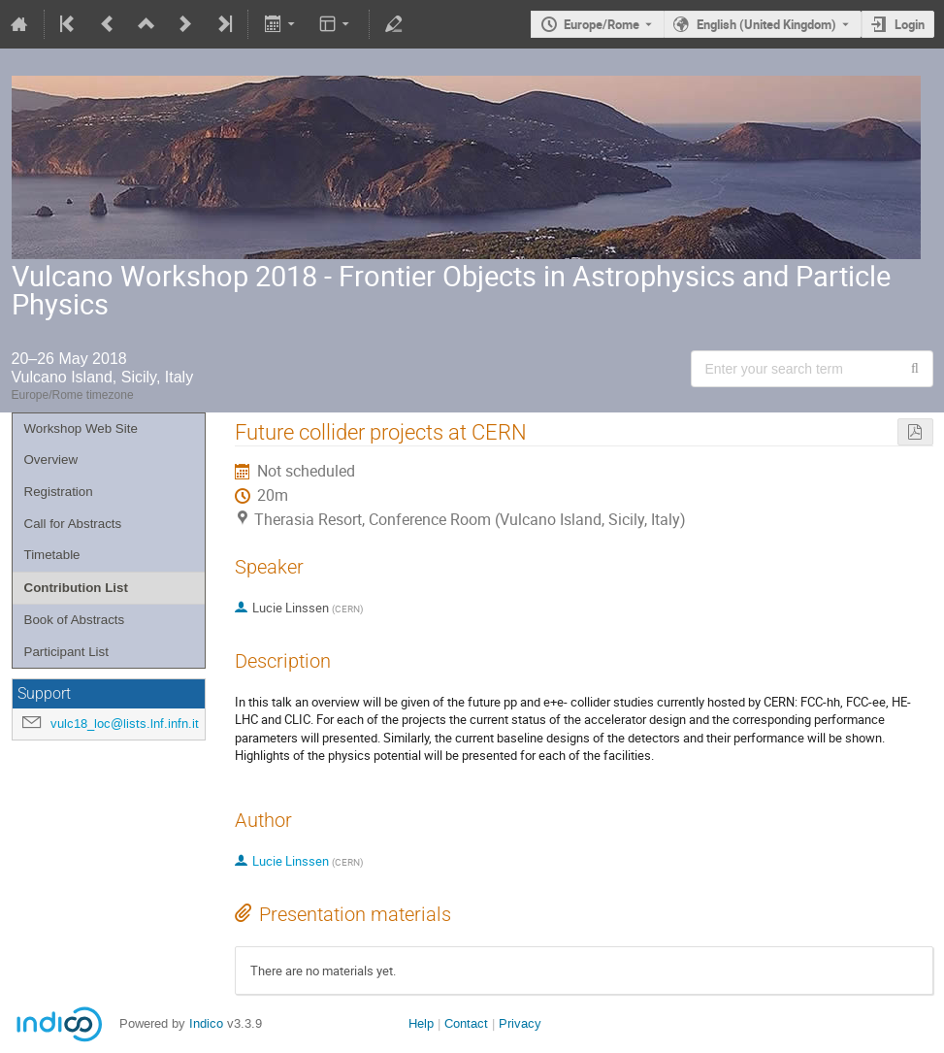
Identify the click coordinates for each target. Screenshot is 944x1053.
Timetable (52, 554)
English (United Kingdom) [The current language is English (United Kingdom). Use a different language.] (766, 24)
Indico (206, 1023)
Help (421, 1023)
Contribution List (76, 587)
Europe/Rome (601, 24)
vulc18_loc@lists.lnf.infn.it (124, 723)
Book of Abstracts (74, 619)
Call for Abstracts (73, 523)
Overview (51, 459)
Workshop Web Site (81, 428)
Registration (58, 491)
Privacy (520, 1023)
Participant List (66, 651)
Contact (466, 1023)
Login (910, 24)
